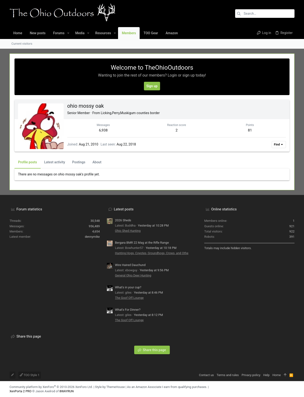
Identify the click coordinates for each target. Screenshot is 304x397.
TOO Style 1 (29, 375)
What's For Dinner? (127, 309)
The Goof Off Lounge (129, 298)
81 (250, 130)
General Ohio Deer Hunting (133, 275)
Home (276, 375)
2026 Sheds (123, 220)
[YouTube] (292, 389)
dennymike (92, 236)
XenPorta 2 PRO (21, 391)
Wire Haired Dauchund (130, 265)
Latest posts (123, 209)
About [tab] (96, 162)
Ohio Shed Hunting (128, 230)
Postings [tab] (78, 162)
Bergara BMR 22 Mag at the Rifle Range (142, 242)
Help (266, 375)
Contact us (206, 375)
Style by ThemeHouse (110, 387)
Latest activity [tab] (54, 162)
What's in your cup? (128, 287)
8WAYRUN (66, 391)
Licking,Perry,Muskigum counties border (130, 113)
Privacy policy (251, 375)
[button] (68, 33)
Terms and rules (228, 375)
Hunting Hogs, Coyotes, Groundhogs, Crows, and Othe (151, 253)
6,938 (103, 130)
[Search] (264, 13)
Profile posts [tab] (27, 162)
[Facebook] (285, 389)
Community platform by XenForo (51, 387)
